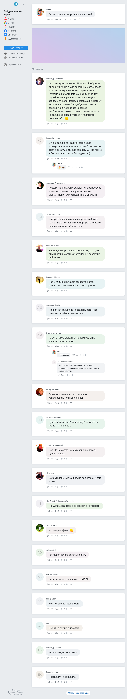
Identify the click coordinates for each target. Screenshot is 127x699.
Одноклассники (13, 38)
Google (9, 22)
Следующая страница (78, 693)
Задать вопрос (16, 48)
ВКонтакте (10, 34)
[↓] (75, 19)
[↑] (70, 19)
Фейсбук (10, 30)
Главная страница (14, 53)
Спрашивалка (12, 64)
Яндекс (9, 26)
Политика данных (16, 694)
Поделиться (79, 19)
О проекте (16, 690)
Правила (11, 692)
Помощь (20, 692)
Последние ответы (14, 57)
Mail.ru (9, 18)
